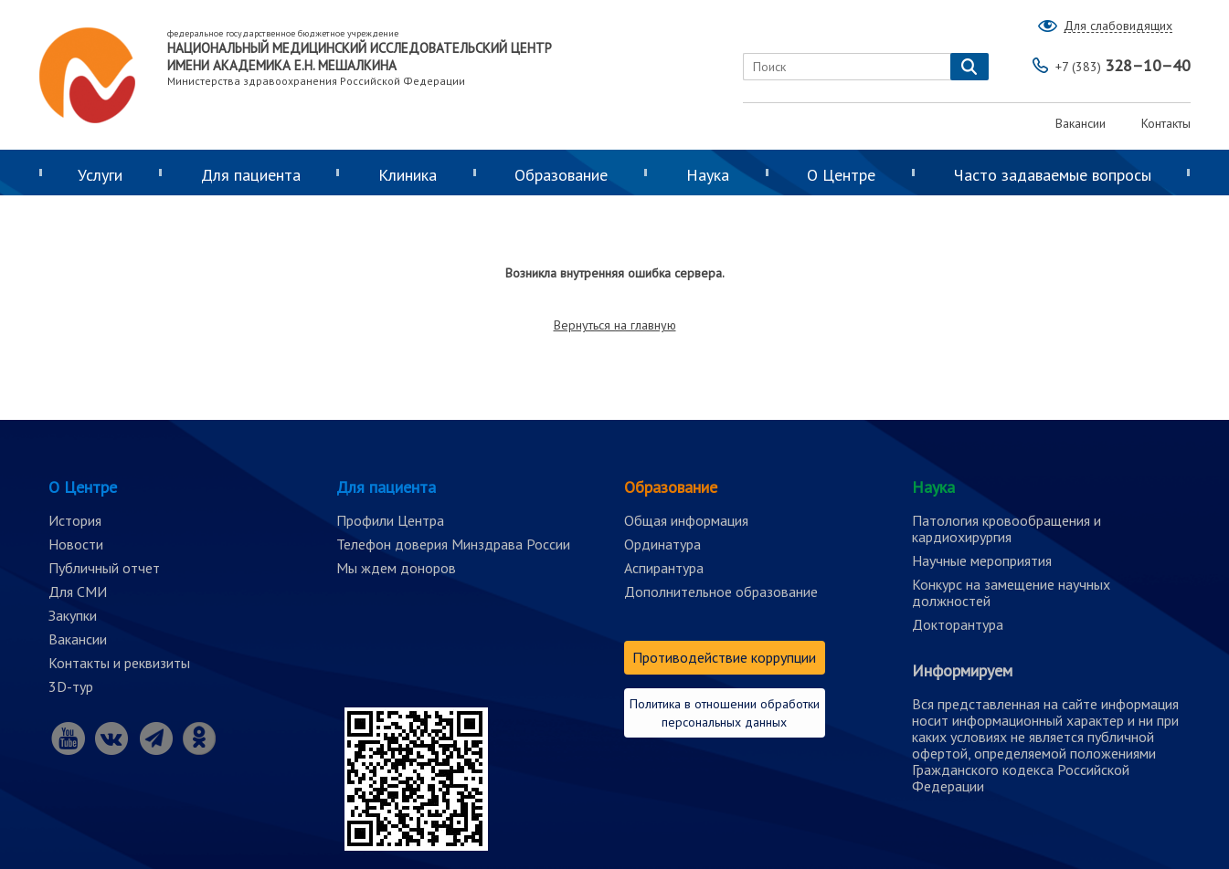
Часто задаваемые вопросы (1052, 174)
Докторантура (957, 624)
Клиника (407, 174)
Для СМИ (77, 591)
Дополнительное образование (721, 591)
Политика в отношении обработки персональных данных (725, 713)
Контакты (1166, 123)
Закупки (72, 615)
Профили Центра (390, 520)
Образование (561, 174)
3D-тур (70, 686)
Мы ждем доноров (396, 568)
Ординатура (662, 544)
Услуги (100, 174)
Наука (707, 174)
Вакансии (1080, 123)
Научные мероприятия (982, 560)
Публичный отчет (104, 568)
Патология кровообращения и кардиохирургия (1006, 528)
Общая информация (686, 520)
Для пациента (251, 174)
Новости (75, 544)
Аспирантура (664, 568)
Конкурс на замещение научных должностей (1011, 592)
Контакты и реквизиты (119, 663)
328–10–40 (1123, 65)
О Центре (841, 174)
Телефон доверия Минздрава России (453, 544)
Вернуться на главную (615, 325)
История (74, 520)
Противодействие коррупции (724, 657)
